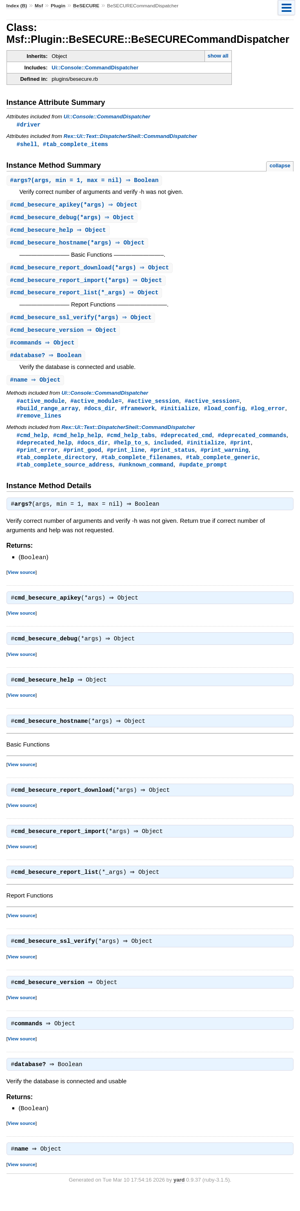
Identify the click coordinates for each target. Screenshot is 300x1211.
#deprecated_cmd (186, 443)
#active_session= (212, 407)
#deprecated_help (44, 450)
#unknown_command (145, 474)
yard (178, 1199)
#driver (29, 125)
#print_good (82, 458)
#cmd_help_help (77, 443)
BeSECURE (86, 6)
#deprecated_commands (252, 443)
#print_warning (224, 458)
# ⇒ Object (59, 232)
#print (240, 450)
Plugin (58, 6)
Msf (39, 6)
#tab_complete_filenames (140, 466)
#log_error (268, 415)
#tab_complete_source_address (65, 474)
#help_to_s (130, 450)
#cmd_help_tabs (131, 443)
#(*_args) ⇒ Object (85, 296)
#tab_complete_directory (56, 466)
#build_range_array (48, 415)
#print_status (172, 458)
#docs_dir (99, 415)
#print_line (126, 458)
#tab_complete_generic (222, 466)
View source (22, 581)
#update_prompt (203, 474)
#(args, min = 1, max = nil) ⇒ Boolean (85, 181)
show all (217, 56)
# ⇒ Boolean (47, 361)
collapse (279, 166)
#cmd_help (32, 443)
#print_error (37, 458)
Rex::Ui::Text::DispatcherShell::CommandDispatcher (130, 136)
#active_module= (96, 407)
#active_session (153, 407)
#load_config (224, 415)
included (167, 450)
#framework (137, 415)
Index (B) (17, 6)
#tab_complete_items (75, 145)
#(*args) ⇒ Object (75, 206)
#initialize (179, 415)
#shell (27, 145)
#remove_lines (39, 423)
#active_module (41, 407)
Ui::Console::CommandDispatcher (95, 67)
